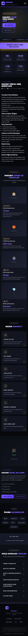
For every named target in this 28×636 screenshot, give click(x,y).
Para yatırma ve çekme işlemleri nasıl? (14, 585)
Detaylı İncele (20, 496)
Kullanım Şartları (17, 618)
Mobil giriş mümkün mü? (14, 591)
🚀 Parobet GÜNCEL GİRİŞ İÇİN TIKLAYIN (14, 46)
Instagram (7, 540)
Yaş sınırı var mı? (14, 596)
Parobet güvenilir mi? (14, 563)
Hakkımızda (9, 618)
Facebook (16, 540)
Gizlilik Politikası (9, 622)
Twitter (12, 540)
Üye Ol (8, 30)
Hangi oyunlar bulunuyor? (14, 580)
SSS (16, 622)
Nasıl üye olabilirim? (14, 568)
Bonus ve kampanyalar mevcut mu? (14, 574)
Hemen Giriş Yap (7, 496)
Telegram (20, 540)
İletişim (21, 622)
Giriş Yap (9, 25)
